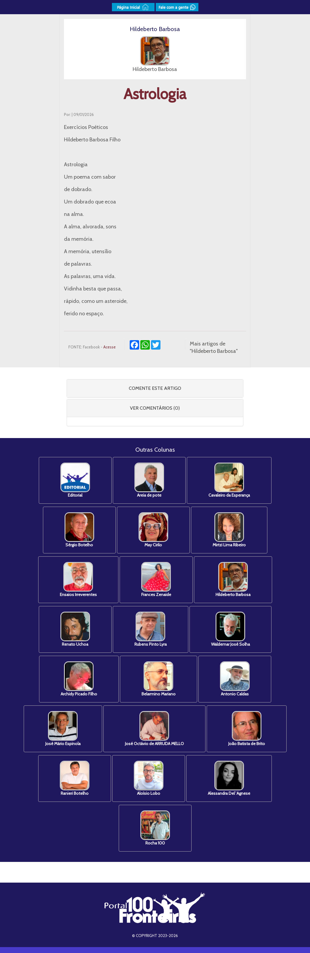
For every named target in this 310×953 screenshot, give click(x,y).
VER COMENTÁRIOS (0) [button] (155, 408)
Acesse (109, 347)
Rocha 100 (155, 828)
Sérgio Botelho (79, 529)
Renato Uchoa (75, 629)
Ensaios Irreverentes (78, 579)
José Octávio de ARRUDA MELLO (154, 728)
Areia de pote (149, 480)
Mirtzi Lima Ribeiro (229, 529)
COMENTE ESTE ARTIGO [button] (155, 388)
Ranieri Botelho (74, 778)
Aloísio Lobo (148, 778)
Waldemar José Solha (230, 629)
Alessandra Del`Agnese (229, 778)
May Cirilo (153, 529)
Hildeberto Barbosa (233, 579)
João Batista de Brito (246, 728)
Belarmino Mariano (159, 679)
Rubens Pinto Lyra (150, 629)
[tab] (155, 388)
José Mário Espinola (63, 728)
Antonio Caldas (235, 679)
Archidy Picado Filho (79, 679)
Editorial (75, 480)
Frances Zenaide (156, 579)
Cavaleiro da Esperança (229, 480)
